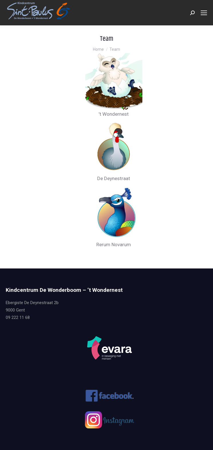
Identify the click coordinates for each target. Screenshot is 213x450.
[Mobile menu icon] (203, 12)
